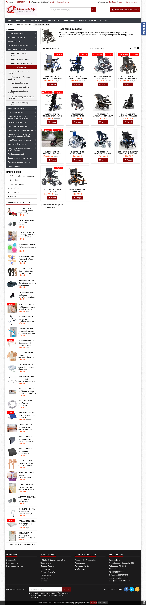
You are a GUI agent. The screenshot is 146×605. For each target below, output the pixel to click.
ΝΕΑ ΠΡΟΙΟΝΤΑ (37, 20)
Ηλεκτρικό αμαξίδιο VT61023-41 (52, 191)
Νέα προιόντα (12, 563)
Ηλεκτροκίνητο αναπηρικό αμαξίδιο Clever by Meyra (128, 116)
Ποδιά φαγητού (25, 533)
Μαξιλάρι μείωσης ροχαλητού (27, 521)
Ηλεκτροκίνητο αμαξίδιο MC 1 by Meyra (103, 115)
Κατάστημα (14, 196)
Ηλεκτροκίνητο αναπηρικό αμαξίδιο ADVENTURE (103, 154)
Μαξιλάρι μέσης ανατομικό (27, 449)
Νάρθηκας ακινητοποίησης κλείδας (27, 473)
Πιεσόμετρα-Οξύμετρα (17, 126)
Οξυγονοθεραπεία (16, 112)
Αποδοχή (93, 603)
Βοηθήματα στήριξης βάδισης (21, 130)
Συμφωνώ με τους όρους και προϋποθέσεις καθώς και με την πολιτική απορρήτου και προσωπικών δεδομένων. (50, 595)
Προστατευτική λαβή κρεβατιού (27, 377)
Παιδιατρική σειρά (16, 154)
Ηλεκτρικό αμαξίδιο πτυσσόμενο (77, 191)
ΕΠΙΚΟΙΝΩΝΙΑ (106, 20)
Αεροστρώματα (14, 41)
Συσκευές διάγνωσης (17, 144)
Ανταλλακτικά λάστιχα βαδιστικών (27, 497)
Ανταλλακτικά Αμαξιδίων (20, 87)
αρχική (10, 29)
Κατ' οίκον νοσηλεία (16, 37)
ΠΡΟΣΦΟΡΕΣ (20, 20)
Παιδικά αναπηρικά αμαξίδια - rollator (21, 98)
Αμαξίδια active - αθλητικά (21, 63)
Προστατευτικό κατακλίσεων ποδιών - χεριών (27, 256)
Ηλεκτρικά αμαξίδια (18, 67)
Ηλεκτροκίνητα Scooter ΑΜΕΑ (18, 72)
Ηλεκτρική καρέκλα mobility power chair (77, 77)
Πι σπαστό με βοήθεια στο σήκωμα (27, 509)
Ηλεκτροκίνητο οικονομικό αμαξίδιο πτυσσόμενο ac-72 (52, 78)
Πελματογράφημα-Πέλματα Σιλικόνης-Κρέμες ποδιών (19, 135)
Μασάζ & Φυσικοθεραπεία (19, 140)
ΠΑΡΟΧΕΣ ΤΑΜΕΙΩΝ (87, 20)
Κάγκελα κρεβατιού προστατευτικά (27, 485)
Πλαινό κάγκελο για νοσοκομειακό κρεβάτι (27, 340)
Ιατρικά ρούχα (14, 166)
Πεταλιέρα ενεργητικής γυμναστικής (27, 316)
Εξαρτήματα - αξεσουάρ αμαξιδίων (19, 78)
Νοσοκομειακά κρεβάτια (18, 45)
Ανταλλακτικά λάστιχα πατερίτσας (27, 220)
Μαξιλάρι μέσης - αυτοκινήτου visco (27, 437)
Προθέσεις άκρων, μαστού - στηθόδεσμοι (20, 149)
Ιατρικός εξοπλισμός (17, 122)
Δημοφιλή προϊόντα (18, 202)
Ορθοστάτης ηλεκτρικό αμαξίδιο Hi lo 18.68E (128, 153)
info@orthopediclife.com (60, 2)
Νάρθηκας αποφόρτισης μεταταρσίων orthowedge (27, 280)
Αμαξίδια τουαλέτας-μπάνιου (17, 54)
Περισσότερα (102, 603)
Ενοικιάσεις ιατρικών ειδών (20, 158)
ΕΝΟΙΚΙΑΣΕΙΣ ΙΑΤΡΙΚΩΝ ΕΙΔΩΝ (61, 20)
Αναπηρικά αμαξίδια (17, 49)
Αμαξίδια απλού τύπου (20, 59)
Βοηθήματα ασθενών (17, 108)
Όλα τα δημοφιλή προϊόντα (23, 545)
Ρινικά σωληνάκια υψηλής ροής (27, 401)
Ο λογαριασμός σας (85, 554)
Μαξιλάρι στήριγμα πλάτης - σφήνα (27, 304)
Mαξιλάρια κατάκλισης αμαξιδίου (18, 103)
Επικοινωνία (15, 192)
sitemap (43, 581)
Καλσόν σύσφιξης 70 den (27, 461)
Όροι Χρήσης (15, 180)
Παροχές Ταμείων (17, 184)
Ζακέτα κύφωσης (25, 352)
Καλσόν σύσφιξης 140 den (27, 268)
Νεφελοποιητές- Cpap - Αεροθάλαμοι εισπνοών (18, 117)
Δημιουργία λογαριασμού (129, 2)
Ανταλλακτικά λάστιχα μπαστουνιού (27, 292)
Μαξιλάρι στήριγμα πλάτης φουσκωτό (27, 389)
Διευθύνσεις (80, 569)
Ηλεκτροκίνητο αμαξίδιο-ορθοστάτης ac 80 (52, 116)
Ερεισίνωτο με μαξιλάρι (27, 413)
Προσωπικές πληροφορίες (85, 560)
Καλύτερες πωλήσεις (14, 566)
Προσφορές (11, 560)
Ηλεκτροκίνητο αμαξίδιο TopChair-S (52, 153)
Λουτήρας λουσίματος (27, 364)
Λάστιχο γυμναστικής (27, 208)
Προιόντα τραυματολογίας (19, 162)
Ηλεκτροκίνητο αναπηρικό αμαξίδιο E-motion (77, 154)
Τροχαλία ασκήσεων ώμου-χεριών (27, 328)
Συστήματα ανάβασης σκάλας (18, 92)
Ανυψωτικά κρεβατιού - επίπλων (27, 425)
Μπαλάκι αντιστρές (26, 244)
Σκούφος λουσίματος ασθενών (27, 232)
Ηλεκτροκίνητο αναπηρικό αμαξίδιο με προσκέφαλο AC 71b (128, 78)
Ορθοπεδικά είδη (15, 33)
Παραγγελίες (80, 563)
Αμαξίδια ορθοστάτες (19, 83)
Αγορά (52, 84)
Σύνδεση (112, 2)
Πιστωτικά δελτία (82, 566)
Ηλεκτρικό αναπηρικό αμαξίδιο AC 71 (103, 77)
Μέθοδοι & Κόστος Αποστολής (22, 176)
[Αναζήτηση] (73, 9)
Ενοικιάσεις (14, 188)
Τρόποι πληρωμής (47, 572)
